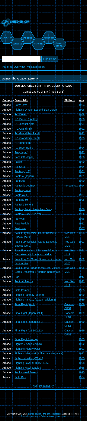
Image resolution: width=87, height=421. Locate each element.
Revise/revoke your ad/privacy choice (37, 416)
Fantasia (20, 166)
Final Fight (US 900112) (29, 330)
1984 (82, 104)
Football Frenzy (24, 281)
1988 (82, 114)
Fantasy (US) (22, 171)
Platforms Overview (13, 66)
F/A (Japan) (21, 152)
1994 (82, 147)
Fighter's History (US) (27, 348)
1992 (82, 133)
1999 (82, 339)
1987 (82, 228)
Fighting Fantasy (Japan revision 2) (35, 299)
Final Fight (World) (25, 304)
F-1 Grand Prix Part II (27, 133)
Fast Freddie (22, 223)
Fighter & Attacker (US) (28, 343)
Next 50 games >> (43, 385)
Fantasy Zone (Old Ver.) (29, 214)
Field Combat (22, 290)
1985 (82, 290)
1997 (82, 195)
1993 (82, 138)
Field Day (20, 377)
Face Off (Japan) (24, 157)
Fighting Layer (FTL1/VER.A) (32, 362)
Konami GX (71, 185)
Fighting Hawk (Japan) (28, 367)
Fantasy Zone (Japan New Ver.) (33, 209)
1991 (82, 123)
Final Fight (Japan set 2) (29, 321)
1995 (82, 199)
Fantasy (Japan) (24, 176)
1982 (82, 223)
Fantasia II (21, 195)
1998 (82, 109)
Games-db (8, 78)
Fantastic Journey (25, 185)
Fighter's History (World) (29, 358)
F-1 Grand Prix (23, 128)
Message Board (36, 66)
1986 (82, 209)
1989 (82, 294)
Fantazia (20, 180)
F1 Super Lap (23, 142)
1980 (82, 161)
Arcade (21, 78)
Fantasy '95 (21, 199)
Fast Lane (20, 228)
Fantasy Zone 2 (24, 204)
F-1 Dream (21, 114)
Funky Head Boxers (26, 372)
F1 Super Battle (24, 147)
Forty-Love (21, 104)
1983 (82, 276)
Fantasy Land (23, 190)
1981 (82, 171)
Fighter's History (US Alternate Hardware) (39, 353)
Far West (20, 218)
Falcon (19, 161)
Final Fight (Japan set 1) (29, 313)
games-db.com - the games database (45, 414)
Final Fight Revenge (26, 339)
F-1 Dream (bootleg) (26, 119)
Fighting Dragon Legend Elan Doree (36, 109)
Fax (17, 276)
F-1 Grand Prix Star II (27, 138)
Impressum (61, 416)
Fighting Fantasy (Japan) (29, 294)
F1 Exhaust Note (24, 123)
